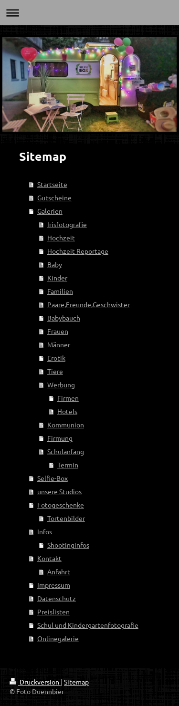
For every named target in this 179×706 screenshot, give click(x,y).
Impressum (53, 585)
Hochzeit (61, 237)
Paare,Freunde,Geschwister (88, 304)
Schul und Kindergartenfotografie (87, 625)
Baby (54, 264)
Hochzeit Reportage (77, 251)
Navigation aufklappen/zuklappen (89, 12)
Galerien (50, 211)
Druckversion (35, 681)
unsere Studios (59, 491)
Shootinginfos (68, 544)
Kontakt (49, 558)
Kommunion (65, 424)
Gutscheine (54, 197)
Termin (67, 464)
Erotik (56, 357)
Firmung (60, 438)
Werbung (61, 384)
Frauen (57, 331)
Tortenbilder (66, 518)
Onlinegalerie (58, 638)
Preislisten (53, 611)
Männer (58, 344)
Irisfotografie (67, 224)
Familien (60, 291)
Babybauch (63, 317)
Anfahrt (58, 571)
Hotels (67, 411)
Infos (44, 531)
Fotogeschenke (60, 504)
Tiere (55, 371)
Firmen (68, 398)
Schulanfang (65, 451)
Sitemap (76, 681)
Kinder (57, 277)
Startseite (52, 184)
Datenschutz (56, 598)
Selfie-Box (52, 478)
